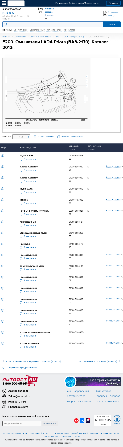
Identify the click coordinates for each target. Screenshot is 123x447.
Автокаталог (20, 37)
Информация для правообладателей (70, 433)
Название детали (28, 147)
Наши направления (77, 391)
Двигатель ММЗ (37, 29)
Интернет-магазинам (78, 401)
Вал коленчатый (54, 29)
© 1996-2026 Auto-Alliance (15, 433)
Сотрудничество (76, 396)
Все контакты (8, 13)
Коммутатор (69, 29)
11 (84, 99)
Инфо (3, 147)
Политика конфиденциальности (104, 433)
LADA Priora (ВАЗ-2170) (74, 37)
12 (84, 101)
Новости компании (107, 401)
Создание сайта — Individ (40, 433)
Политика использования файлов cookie (62, 436)
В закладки (28, 159)
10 (84, 97)
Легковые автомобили (40, 37)
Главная (5, 37)
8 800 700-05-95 (14, 383)
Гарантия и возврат (108, 396)
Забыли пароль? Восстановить (83, 3)
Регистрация (61, 3)
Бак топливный (21, 29)
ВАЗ (57, 37)
